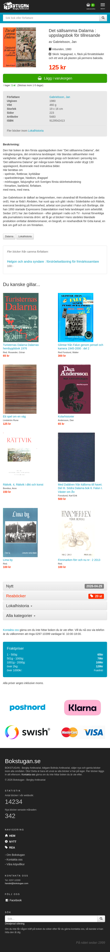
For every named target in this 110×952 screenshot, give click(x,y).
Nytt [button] (55, 586)
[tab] (55, 586)
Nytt (10, 841)
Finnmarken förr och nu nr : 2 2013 (82, 534)
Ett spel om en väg (27, 391)
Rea (10, 847)
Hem (10, 835)
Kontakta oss (11, 630)
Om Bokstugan (16, 854)
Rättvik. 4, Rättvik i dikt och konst (27, 459)
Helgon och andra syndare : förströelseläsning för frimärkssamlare (53, 261)
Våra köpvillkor (16, 864)
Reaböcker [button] (55, 596)
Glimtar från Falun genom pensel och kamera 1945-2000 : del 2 (82, 321)
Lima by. (27, 534)
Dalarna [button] (9, 236)
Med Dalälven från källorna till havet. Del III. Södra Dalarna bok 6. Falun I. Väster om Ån (82, 463)
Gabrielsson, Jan (60, 97)
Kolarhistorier (82, 391)
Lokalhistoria (36, 130)
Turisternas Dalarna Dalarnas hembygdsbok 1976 (27, 321)
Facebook (14, 900)
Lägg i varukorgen (55, 78)
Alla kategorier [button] (20, 615)
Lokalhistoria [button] (25, 236)
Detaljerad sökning (14, 923)
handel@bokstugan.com (16, 883)
